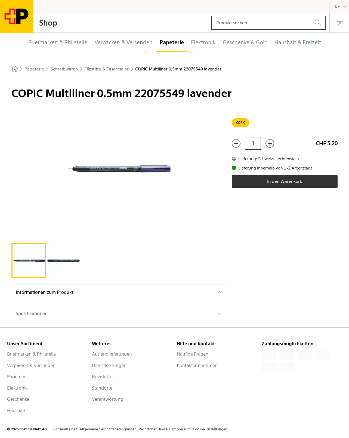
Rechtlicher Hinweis (154, 429)
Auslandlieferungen (112, 354)
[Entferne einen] (236, 143)
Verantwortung (107, 399)
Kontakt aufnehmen (197, 365)
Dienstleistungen (109, 365)
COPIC (240, 123)
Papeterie (17, 376)
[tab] (28, 260)
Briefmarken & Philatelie (31, 354)
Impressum (181, 429)
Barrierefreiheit (65, 429)
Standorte (102, 388)
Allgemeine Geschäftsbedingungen (108, 429)
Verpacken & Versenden (31, 365)
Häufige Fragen (192, 354)
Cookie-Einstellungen (210, 429)
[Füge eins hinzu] (269, 143)
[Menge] (253, 143)
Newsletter (103, 376)
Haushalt (16, 410)
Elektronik (17, 388)
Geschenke (18, 399)
